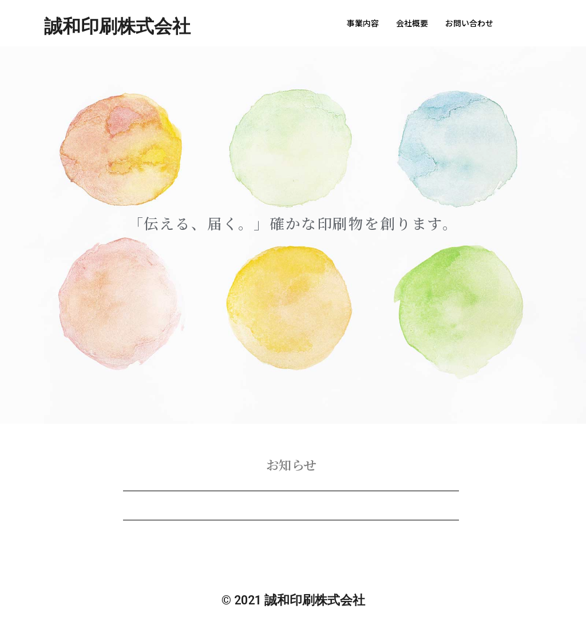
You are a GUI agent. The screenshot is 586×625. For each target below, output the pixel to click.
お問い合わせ (469, 23)
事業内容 (363, 23)
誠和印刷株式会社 (117, 26)
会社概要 (412, 23)
